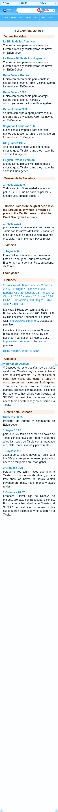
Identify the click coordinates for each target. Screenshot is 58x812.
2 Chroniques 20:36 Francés (32, 292)
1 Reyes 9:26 (11, 251)
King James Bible (14, 143)
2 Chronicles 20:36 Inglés (28, 300)
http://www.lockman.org (24, 320)
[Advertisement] (29, 549)
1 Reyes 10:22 (12, 223)
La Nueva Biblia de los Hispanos (24, 58)
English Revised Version (19, 160)
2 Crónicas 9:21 (13, 467)
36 (33, 374)
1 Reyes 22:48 (12, 451)
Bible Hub (18, 303)
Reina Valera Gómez (16, 75)
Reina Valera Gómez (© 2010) (21, 350)
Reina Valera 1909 (14, 92)
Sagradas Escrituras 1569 (19, 126)
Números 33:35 (13, 417)
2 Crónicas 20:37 (14, 492)
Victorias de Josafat (16, 363)
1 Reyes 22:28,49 (14, 184)
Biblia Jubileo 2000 (15, 109)
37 (4, 386)
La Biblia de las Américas (19, 41)
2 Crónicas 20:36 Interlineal (19, 285)
